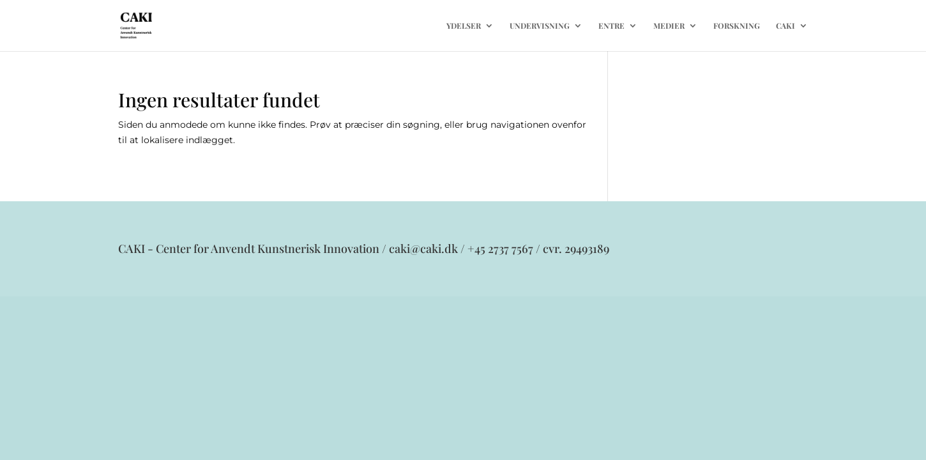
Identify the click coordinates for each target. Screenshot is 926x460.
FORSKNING (736, 26)
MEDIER (669, 26)
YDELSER (463, 26)
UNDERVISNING (540, 26)
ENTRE (611, 26)
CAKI (785, 26)
